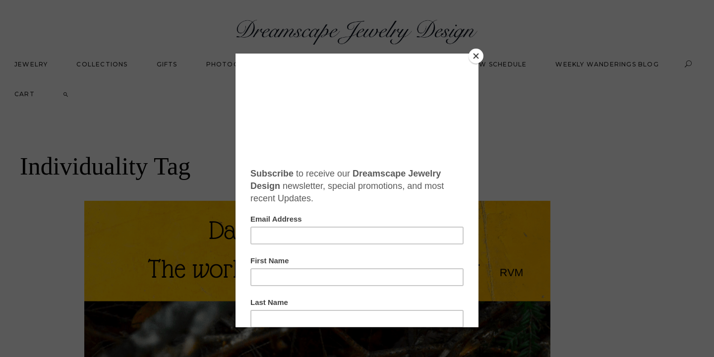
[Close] (476, 56)
